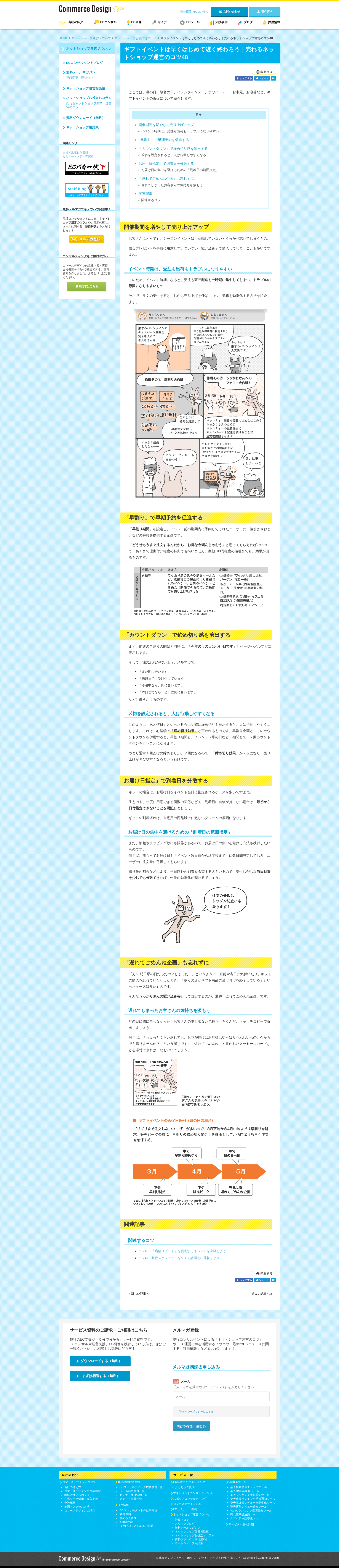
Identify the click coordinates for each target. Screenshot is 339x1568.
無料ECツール (237, 1482)
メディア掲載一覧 (131, 1498)
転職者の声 (127, 1522)
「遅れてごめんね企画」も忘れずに (166, 178)
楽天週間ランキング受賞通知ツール (252, 1498)
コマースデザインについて (79, 1482)
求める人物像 (128, 1518)
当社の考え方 (72, 1487)
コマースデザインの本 (187, 1503)
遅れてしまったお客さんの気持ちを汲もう (172, 185)
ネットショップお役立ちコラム (136, 38)
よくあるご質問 (185, 1487)
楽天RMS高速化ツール (244, 1491)
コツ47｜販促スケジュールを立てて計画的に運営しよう (179, 1258)
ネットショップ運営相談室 (85, 88)
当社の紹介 (75, 22)
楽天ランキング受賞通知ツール (250, 1495)
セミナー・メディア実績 (78, 156)
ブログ (248, 22)
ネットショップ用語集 (82, 127)
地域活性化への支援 (77, 1495)
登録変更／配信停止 (79, 77)
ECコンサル (200, 11)
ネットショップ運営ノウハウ (91, 38)
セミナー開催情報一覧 (134, 1495)
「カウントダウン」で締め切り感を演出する (173, 148)
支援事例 (221, 22)
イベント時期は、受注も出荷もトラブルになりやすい (180, 131)
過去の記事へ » (261, 1293)
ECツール (193, 22)
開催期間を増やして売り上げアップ (166, 125)
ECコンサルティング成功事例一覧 (141, 1487)
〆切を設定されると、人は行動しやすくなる (173, 155)
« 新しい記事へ (139, 1293)
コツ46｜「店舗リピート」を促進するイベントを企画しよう (182, 1251)
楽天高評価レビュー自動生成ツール (252, 1502)
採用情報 (274, 22)
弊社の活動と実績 (129, 1482)
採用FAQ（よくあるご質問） (138, 1526)
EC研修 (136, 22)
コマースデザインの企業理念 (82, 1491)
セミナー (164, 22)
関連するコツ (151, 200)
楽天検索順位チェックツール (248, 1487)
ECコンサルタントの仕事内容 (138, 1510)
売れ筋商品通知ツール (244, 1514)
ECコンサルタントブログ (84, 63)
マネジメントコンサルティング (193, 1493)
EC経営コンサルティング (189, 1482)
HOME (63, 38)
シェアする (244, 78)
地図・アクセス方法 (77, 1506)
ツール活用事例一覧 (132, 1491)
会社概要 (186, 11)
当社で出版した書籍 (75, 152)
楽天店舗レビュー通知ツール (248, 1506)
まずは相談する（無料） (101, 1376)
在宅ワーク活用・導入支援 (81, 1498)
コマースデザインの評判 (79, 1510)
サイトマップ (209, 1558)
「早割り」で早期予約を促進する (163, 140)
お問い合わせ (229, 1558)
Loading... (221, 1402)
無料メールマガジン (80, 72)
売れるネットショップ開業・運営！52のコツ (90, 105)
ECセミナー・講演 (185, 1509)
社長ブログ (182, 1519)
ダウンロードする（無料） (101, 1361)
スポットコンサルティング (190, 1498)
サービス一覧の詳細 (241, 1524)
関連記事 (145, 194)
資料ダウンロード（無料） (85, 118)
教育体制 (125, 1514)
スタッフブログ (185, 1523)
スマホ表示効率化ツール (245, 1518)
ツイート (262, 78)
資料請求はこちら (87, 286)
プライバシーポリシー (184, 1558)
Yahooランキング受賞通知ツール (251, 1510)
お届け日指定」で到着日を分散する (166, 163)
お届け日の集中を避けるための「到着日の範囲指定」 (180, 170)
